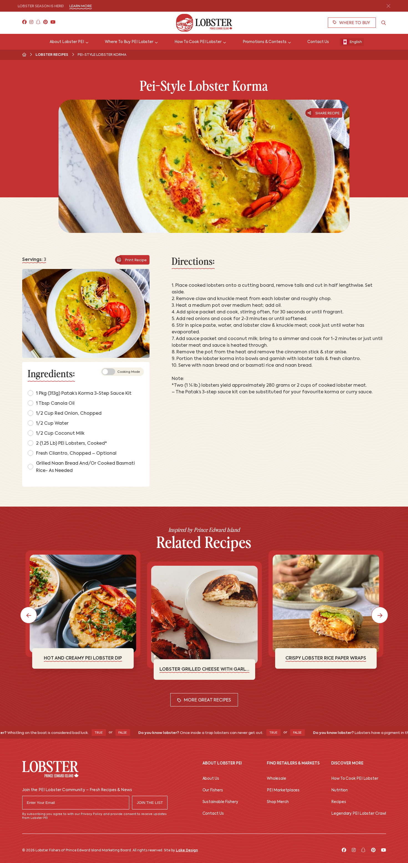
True (103, 732)
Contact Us (213, 814)
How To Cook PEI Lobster (354, 779)
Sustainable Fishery (220, 802)
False (127, 732)
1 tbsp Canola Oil (51, 403)
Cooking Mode (121, 371)
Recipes (338, 802)
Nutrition (339, 790)
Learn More (80, 6)
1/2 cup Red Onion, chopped (65, 413)
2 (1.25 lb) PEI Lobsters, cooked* (67, 443)
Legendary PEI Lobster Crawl (358, 814)
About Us (210, 779)
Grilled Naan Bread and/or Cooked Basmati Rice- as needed (81, 467)
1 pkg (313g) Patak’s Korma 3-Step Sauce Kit (79, 393)
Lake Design (187, 850)
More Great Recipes (204, 700)
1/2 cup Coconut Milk (56, 433)
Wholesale (276, 779)
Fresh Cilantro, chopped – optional (72, 453)
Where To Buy (351, 23)
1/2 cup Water (48, 423)
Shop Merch (278, 802)
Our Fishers (212, 790)
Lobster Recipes (52, 55)
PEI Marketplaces (283, 790)
